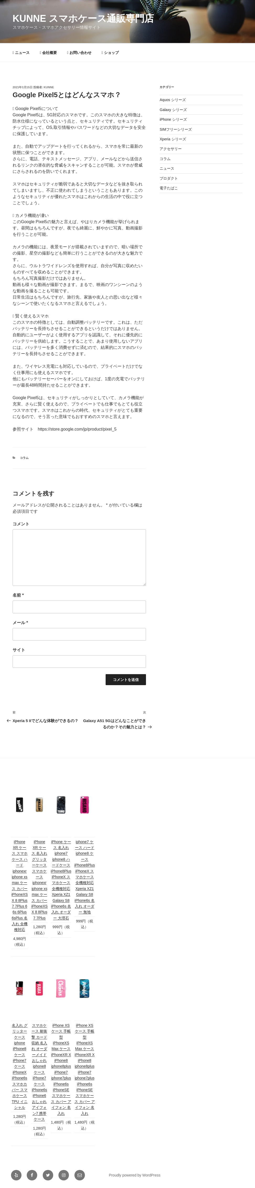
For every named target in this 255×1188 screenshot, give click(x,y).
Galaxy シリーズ (173, 110)
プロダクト (169, 178)
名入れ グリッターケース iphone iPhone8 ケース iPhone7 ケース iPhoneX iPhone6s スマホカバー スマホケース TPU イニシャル (20, 1066)
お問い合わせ (79, 53)
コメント (21, 524)
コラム (24, 457)
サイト (19, 650)
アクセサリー (171, 149)
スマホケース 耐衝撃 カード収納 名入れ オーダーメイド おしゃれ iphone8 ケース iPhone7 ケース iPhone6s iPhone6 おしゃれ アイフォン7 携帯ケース (39, 1072)
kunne (49, 87)
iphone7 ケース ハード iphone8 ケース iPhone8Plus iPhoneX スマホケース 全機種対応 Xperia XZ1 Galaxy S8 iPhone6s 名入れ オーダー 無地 (84, 877)
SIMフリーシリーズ (176, 129)
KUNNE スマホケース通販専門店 (83, 18)
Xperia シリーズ (173, 139)
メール (20, 622)
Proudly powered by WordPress (134, 1175)
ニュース (21, 53)
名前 (18, 595)
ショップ (110, 53)
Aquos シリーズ (173, 100)
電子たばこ (169, 188)
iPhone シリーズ (173, 119)
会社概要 (48, 53)
